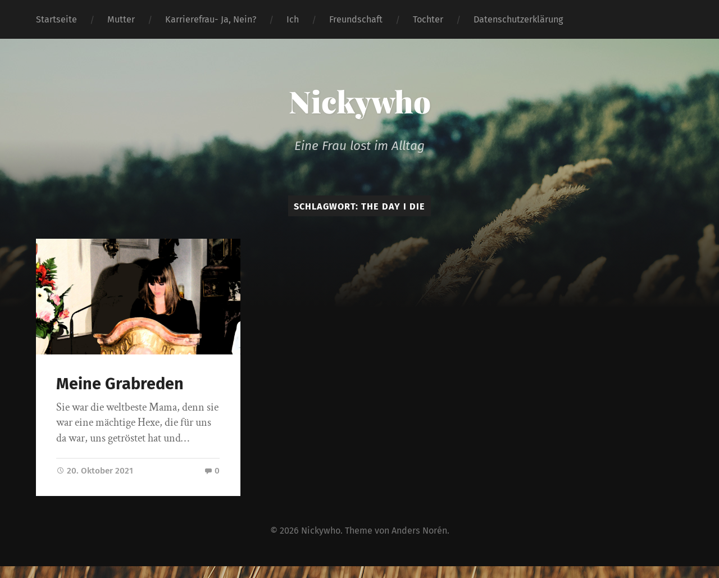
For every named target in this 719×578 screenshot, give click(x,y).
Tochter (428, 19)
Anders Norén (419, 530)
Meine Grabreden (120, 384)
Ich (292, 19)
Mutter (121, 19)
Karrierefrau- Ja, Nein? (210, 19)
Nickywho (360, 101)
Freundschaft (356, 19)
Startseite (56, 19)
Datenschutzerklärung (518, 19)
